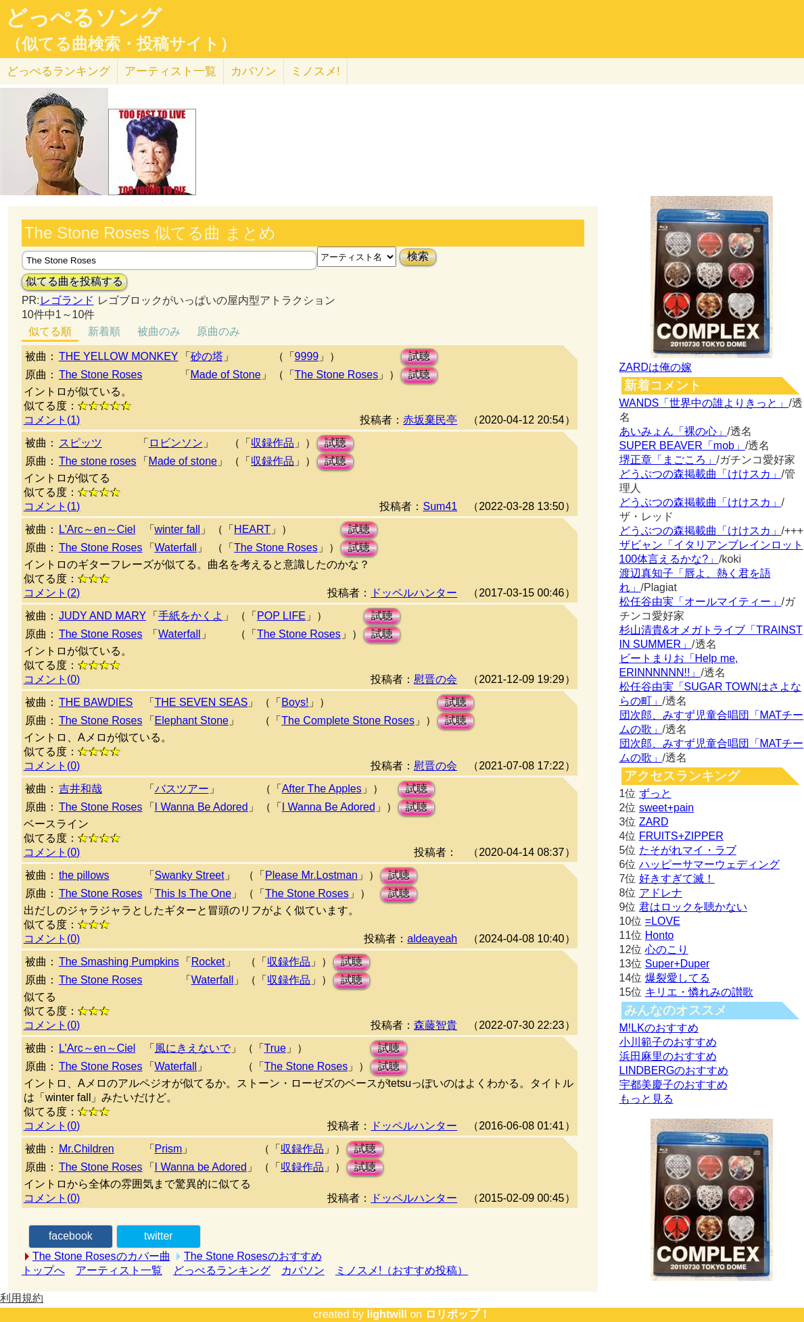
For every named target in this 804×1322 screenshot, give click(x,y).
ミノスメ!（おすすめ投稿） (401, 1270)
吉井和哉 (80, 788)
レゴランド (67, 300)
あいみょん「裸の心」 (673, 431)
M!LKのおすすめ (659, 1028)
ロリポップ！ (457, 1314)
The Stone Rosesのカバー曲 (101, 1256)
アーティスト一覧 (119, 1270)
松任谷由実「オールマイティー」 (700, 601)
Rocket (208, 961)
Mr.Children (86, 1148)
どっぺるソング (83, 17)
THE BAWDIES (96, 702)
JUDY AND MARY (102, 615)
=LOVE (662, 921)
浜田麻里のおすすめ (668, 1056)
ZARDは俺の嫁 (655, 367)
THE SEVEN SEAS (201, 702)
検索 (418, 256)
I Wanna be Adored (201, 1167)
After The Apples (322, 788)
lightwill (386, 1314)
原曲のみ (218, 331)
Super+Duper (677, 963)
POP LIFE (281, 615)
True (275, 1048)
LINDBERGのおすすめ (674, 1070)
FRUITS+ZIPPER (681, 836)
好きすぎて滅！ (677, 878)
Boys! (294, 702)
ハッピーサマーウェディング (709, 864)
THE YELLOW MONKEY (119, 356)
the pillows (84, 875)
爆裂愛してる (677, 978)
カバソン (254, 71)
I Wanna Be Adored (201, 807)
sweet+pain (666, 807)
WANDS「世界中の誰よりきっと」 (704, 403)
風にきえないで (193, 1048)
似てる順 (50, 331)
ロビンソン (176, 443)
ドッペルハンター (414, 593)
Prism (169, 1148)
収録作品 (272, 443)
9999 (307, 356)
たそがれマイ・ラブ (687, 850)
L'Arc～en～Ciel (97, 529)
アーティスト (170, 71)
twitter (158, 1236)
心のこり (666, 949)
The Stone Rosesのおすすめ (253, 1256)
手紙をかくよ (190, 615)
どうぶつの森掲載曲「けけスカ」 (700, 474)
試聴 (419, 356)
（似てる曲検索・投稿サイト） (120, 44)
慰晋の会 (435, 679)
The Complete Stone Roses (348, 720)
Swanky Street (189, 875)
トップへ (43, 1270)
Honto (659, 935)
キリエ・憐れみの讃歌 (699, 992)
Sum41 (440, 506)
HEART (252, 529)
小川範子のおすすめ (668, 1042)
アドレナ (660, 892)
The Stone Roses (101, 374)
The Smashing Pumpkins (119, 961)
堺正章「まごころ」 (668, 459)
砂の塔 (207, 356)
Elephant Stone (192, 720)
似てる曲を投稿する (74, 281)
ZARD (654, 822)
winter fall (178, 529)
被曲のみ (159, 331)
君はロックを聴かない (693, 907)
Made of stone (183, 461)
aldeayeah (432, 938)
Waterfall (176, 547)
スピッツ (80, 443)
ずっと (655, 793)
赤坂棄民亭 (430, 420)
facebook (71, 1236)
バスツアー (182, 788)
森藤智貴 (435, 1025)
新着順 (104, 331)
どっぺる (58, 71)
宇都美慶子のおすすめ (673, 1084)
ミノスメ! (315, 71)
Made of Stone (226, 374)
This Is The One (193, 893)
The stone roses (98, 461)
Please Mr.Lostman (311, 875)
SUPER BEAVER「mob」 (682, 445)
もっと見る (646, 1098)
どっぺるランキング (221, 1270)
